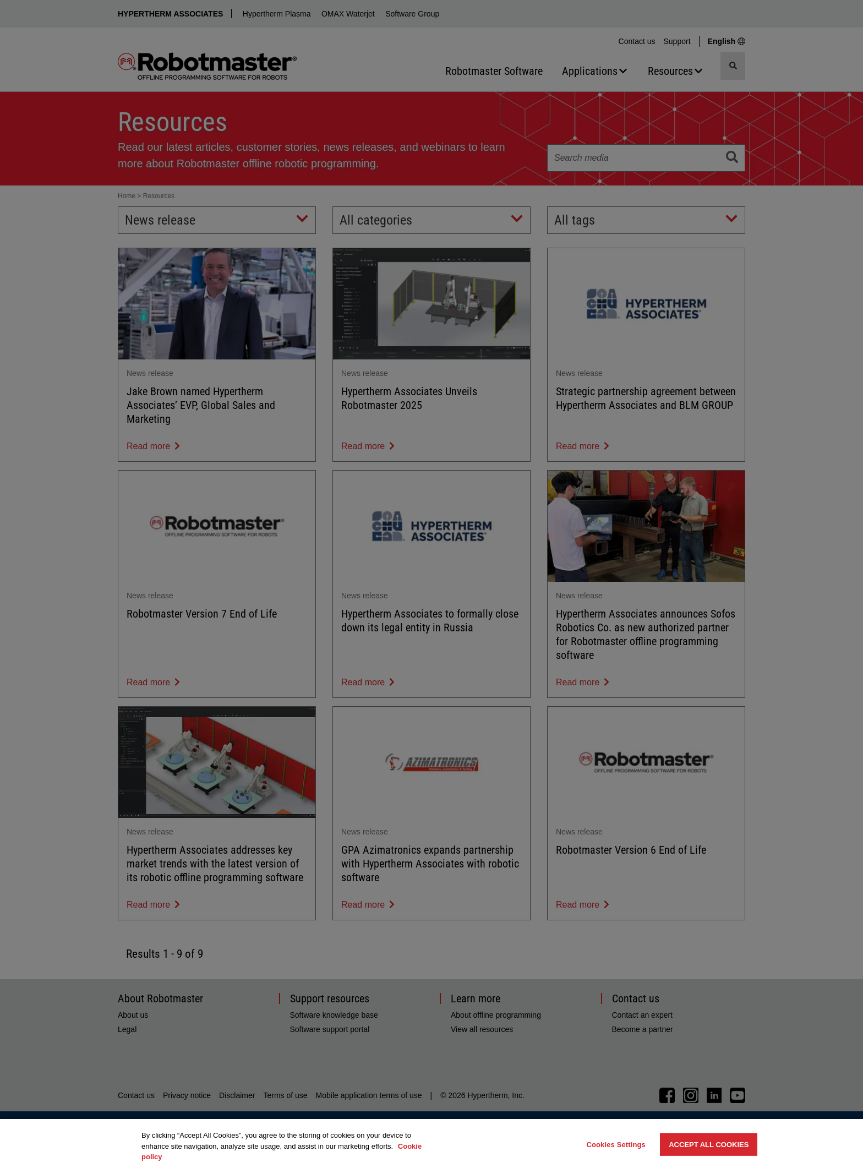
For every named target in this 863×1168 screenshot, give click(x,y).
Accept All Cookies (709, 1144)
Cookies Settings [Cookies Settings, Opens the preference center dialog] (616, 1144)
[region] (431, 1143)
